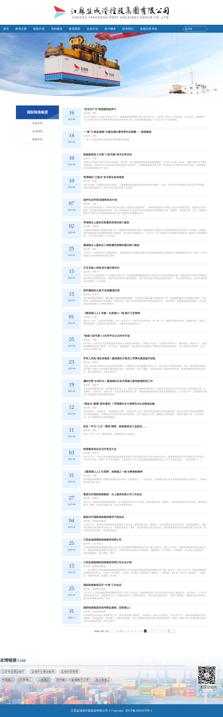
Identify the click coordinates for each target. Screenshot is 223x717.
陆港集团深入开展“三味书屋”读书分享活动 (107, 154)
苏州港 (60, 679)
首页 (107, 631)
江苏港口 (25, 679)
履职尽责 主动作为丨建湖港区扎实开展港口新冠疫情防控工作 (118, 381)
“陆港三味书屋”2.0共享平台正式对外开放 (106, 335)
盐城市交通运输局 (42, 671)
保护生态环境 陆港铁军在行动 (100, 199)
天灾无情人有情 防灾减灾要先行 (101, 267)
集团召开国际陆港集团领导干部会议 (103, 517)
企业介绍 (37, 123)
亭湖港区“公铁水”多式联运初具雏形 (103, 177)
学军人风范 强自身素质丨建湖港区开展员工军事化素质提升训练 (119, 358)
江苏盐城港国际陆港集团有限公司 (102, 539)
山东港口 (44, 679)
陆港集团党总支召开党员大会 (99, 449)
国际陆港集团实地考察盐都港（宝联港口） (107, 607)
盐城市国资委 (69, 671)
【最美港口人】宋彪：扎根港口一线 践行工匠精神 (111, 313)
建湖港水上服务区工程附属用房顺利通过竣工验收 (111, 245)
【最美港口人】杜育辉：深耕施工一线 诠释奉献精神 (113, 471)
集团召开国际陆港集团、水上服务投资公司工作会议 (112, 494)
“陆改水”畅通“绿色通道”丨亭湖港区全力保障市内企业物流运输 (119, 403)
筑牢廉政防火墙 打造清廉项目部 (101, 290)
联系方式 (37, 139)
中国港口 (7, 679)
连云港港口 (102, 679)
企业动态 (37, 131)
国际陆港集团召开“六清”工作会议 (102, 585)
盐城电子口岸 (80, 679)
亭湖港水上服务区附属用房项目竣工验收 (106, 222)
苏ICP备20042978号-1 (138, 710)
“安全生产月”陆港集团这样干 (99, 109)
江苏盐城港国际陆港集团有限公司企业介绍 (107, 562)
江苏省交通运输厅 (13, 671)
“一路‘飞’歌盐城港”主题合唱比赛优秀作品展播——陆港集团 (117, 132)
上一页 (119, 631)
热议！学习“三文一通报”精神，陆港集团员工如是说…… (115, 426)
